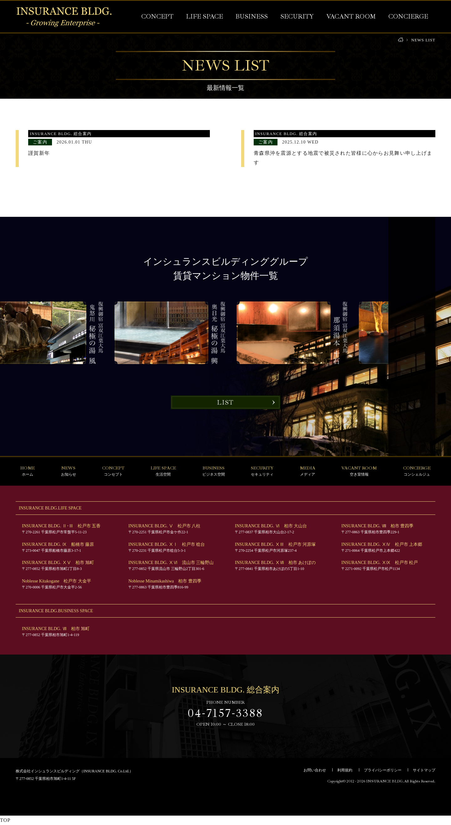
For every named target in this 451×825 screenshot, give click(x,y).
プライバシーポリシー (383, 770)
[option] (297, 332)
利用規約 (344, 770)
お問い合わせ (314, 770)
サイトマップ (424, 770)
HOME (400, 40)
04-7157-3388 (225, 713)
